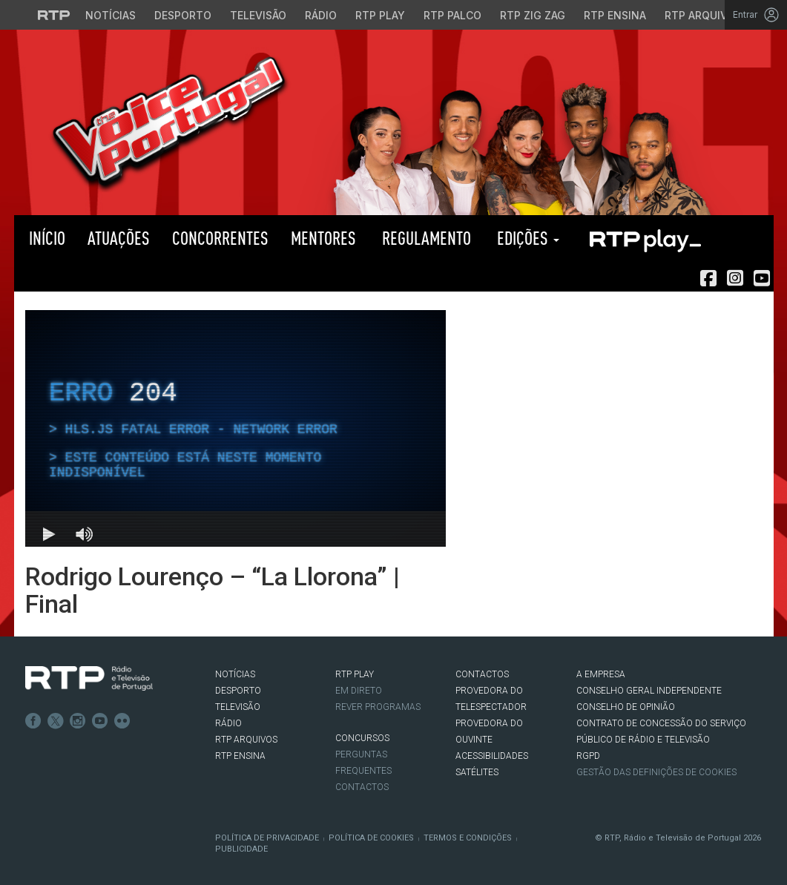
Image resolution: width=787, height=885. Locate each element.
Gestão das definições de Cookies (656, 772)
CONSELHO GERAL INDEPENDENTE (649, 690)
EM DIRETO (358, 690)
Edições (526, 238)
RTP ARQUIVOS (246, 739)
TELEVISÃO (237, 707)
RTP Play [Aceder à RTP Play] (380, 15)
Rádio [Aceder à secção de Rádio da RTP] (321, 15)
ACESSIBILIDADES (491, 756)
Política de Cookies (371, 838)
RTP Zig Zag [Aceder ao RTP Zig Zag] (532, 15)
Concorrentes (220, 238)
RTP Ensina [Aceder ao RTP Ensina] (615, 15)
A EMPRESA (600, 674)
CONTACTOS (482, 674)
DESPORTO (238, 690)
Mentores (323, 238)
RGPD (588, 756)
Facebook (33, 721)
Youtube (100, 721)
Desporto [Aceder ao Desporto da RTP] (182, 15)
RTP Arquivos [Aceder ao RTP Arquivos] (703, 15)
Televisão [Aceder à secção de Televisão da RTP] (258, 15)
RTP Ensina (240, 756)
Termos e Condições (468, 838)
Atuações (119, 238)
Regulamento (424, 238)
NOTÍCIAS (235, 674)
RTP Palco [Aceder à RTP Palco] (452, 15)
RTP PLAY (644, 238)
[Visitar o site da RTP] (54, 15)
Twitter (55, 721)
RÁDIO (228, 723)
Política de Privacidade (267, 838)
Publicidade (241, 849)
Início (45, 238)
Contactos (362, 787)
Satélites (476, 772)
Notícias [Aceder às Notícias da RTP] (110, 15)
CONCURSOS (362, 738)
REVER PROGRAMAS (378, 707)
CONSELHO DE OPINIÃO (625, 707)
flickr (122, 721)
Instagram (78, 721)
